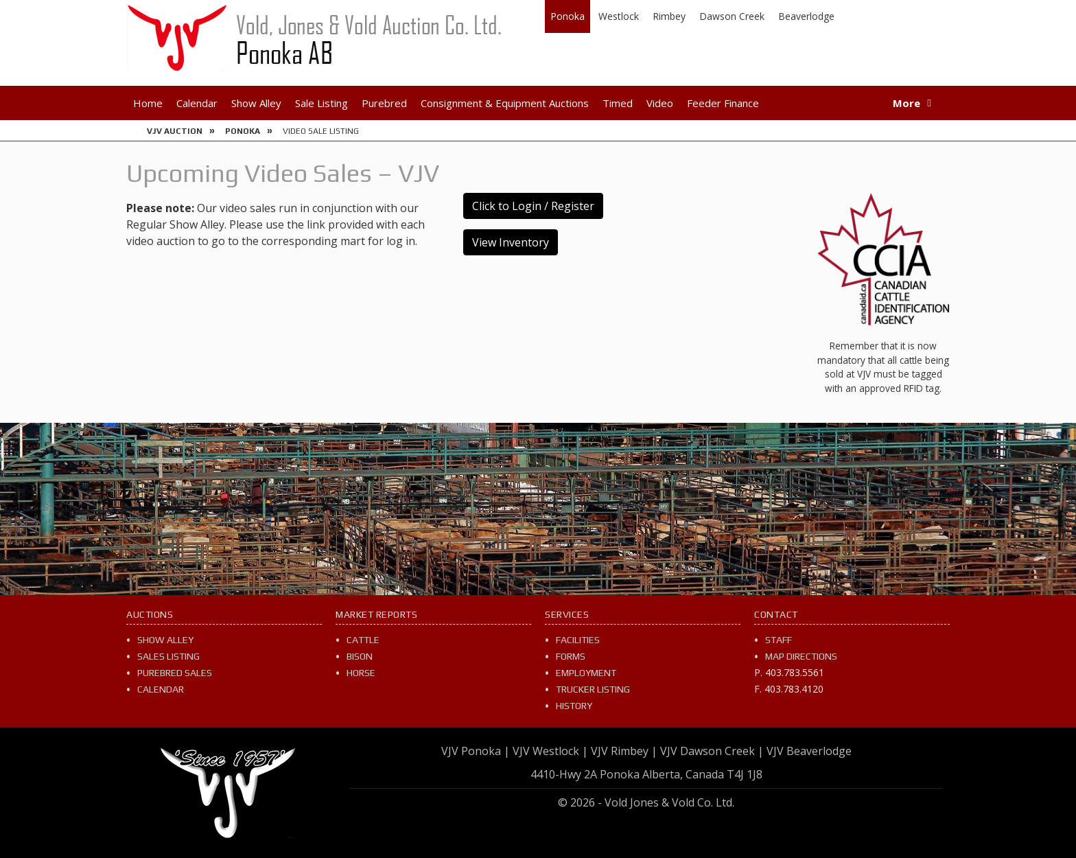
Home (148, 103)
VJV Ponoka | (475, 750)
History (574, 705)
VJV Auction (174, 131)
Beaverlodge (806, 16)
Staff (778, 639)
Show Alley (256, 103)
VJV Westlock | (550, 750)
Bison (360, 656)
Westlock (618, 16)
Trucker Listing (593, 689)
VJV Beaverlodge (809, 750)
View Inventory (510, 242)
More (906, 103)
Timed (618, 103)
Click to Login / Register (533, 205)
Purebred (384, 103)
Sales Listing (168, 656)
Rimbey (669, 16)
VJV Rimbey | (624, 750)
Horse (361, 672)
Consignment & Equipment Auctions (505, 103)
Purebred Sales (174, 672)
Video (659, 103)
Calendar (197, 103)
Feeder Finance (723, 103)
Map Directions (801, 656)
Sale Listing (321, 103)
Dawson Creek (731, 16)
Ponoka (567, 16)
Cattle (363, 639)
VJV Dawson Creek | (712, 750)
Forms (570, 656)
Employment (586, 672)
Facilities (578, 639)
